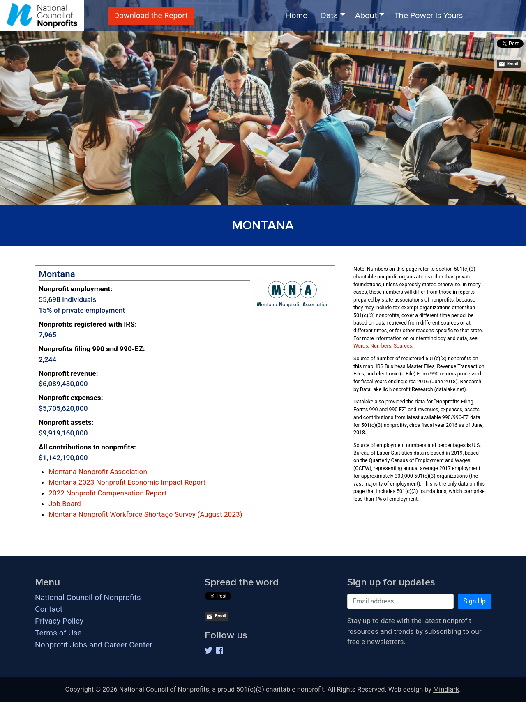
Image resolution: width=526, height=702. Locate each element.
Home (296, 16)
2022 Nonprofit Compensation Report (107, 493)
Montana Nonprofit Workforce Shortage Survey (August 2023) (145, 514)
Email (508, 64)
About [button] (366, 16)
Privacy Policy (59, 621)
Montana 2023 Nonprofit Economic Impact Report (126, 482)
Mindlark (446, 689)
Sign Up (474, 601)
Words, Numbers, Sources (382, 346)
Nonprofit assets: (66, 422)
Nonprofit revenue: (68, 373)
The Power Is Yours (428, 16)
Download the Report (151, 15)
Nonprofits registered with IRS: (88, 324)
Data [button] (329, 16)
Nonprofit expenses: (71, 398)
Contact (48, 609)
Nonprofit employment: (75, 289)
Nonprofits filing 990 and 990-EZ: (92, 349)
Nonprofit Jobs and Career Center (93, 644)
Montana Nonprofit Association (97, 471)
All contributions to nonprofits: (87, 447)
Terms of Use (58, 633)
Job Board (64, 503)
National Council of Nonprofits (88, 597)
